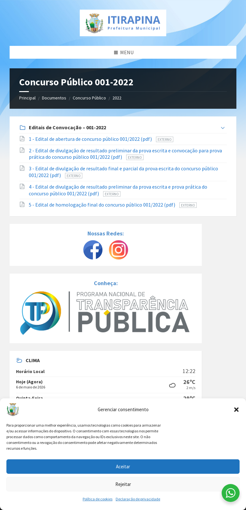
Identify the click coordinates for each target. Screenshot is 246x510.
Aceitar (123, 466)
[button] (236, 409)
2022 (116, 98)
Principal (27, 98)
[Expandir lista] (223, 128)
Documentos (54, 98)
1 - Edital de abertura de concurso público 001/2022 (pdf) (91, 139)
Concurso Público (89, 98)
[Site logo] (123, 23)
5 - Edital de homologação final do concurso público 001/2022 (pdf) (102, 204)
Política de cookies (97, 499)
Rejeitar (123, 484)
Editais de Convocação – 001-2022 (67, 127)
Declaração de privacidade (138, 499)
